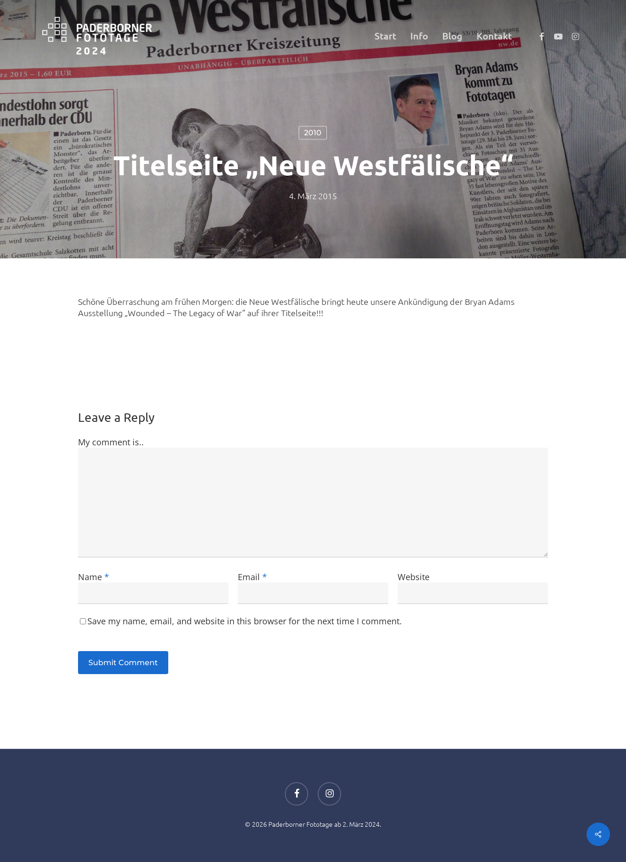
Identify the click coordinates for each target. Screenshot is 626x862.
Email (252, 576)
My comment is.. (111, 442)
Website (414, 576)
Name (93, 576)
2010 (312, 132)
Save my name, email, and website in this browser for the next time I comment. (244, 621)
